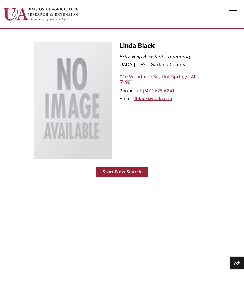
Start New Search (122, 172)
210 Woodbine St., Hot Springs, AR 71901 (158, 79)
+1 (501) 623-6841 (155, 90)
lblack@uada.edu (153, 98)
